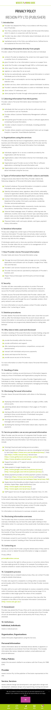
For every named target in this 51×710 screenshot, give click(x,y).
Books (17, 708)
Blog (34, 708)
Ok (25, 699)
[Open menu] (8, 707)
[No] (49, 691)
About (26, 708)
